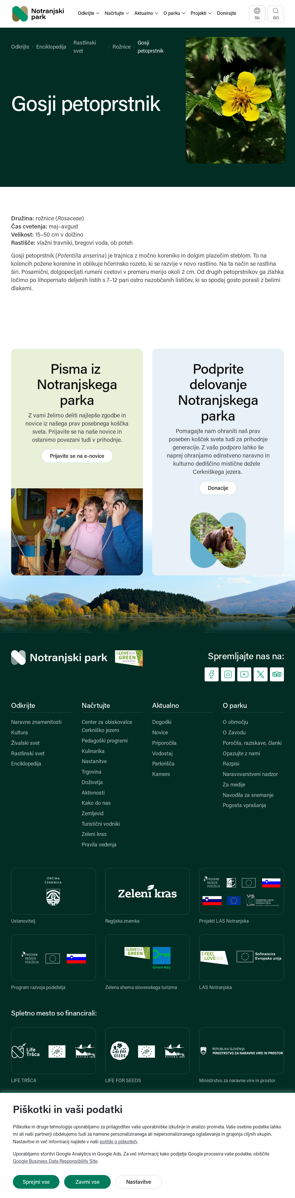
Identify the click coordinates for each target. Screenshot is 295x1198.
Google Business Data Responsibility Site (55, 1161)
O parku (235, 706)
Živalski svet (25, 743)
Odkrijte (20, 47)
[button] (89, 14)
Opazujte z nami (241, 754)
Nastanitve (94, 762)
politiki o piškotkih (118, 1142)
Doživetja (92, 783)
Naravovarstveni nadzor (250, 774)
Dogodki (161, 722)
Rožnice (122, 47)
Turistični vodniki (101, 824)
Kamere (161, 774)
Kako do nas (96, 803)
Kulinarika (93, 751)
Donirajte (226, 13)
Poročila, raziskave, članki (252, 743)
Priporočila (164, 743)
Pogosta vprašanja (244, 806)
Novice (160, 733)
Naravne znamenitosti (36, 722)
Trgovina (91, 772)
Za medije (234, 785)
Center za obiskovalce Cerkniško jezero (107, 726)
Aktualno (165, 706)
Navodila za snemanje (248, 795)
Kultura (19, 733)
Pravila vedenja (99, 845)
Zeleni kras (94, 834)
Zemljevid (92, 814)
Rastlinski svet (28, 754)
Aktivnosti (93, 793)
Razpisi (231, 764)
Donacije (218, 488)
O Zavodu (234, 733)
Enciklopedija (51, 47)
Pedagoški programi (105, 741)
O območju (235, 722)
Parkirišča (163, 764)
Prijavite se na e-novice (77, 456)
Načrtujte (96, 706)
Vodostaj (162, 754)
